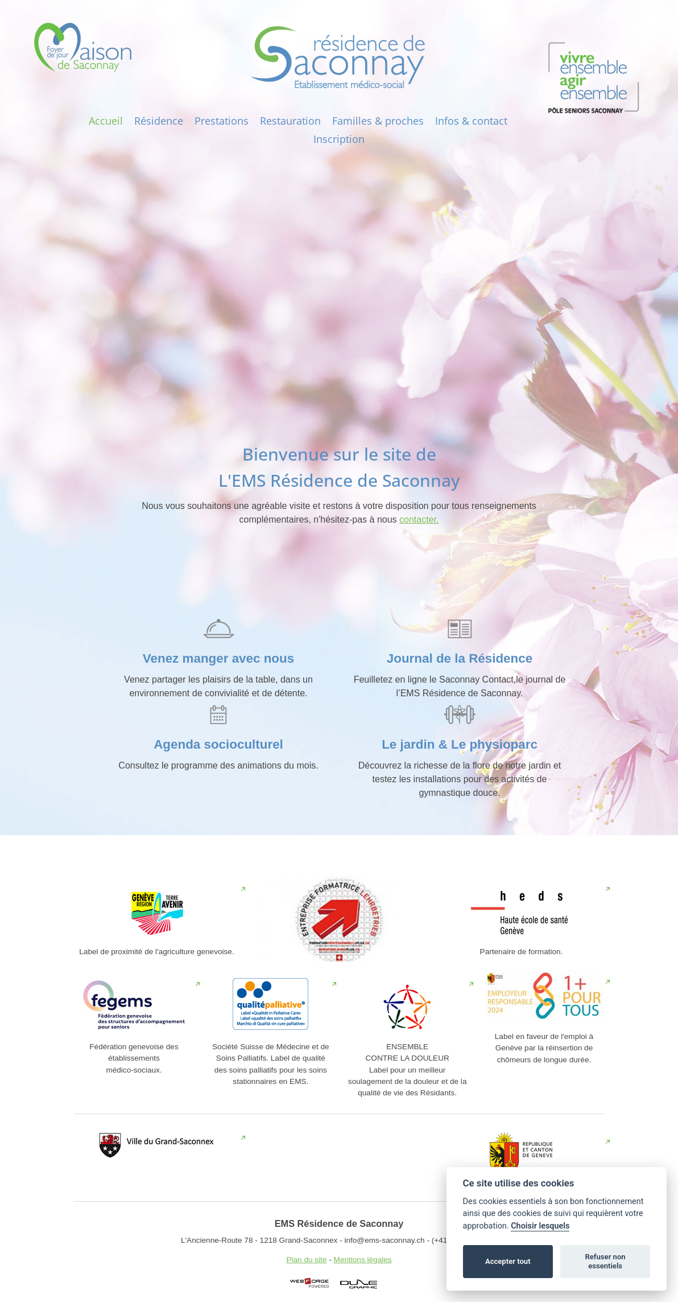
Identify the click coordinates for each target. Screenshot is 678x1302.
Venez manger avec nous (218, 658)
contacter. (419, 519)
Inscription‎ (339, 139)
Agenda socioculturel (218, 744)
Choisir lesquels (540, 1226)
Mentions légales (363, 1259)
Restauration (290, 121)
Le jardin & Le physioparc (460, 744)
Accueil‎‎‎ (106, 121)
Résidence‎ (158, 121)
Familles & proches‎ (378, 121)
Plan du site (306, 1259)
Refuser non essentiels (605, 1261)
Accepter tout (508, 1261)
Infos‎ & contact (471, 121)
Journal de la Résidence (459, 658)
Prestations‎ (222, 121)
